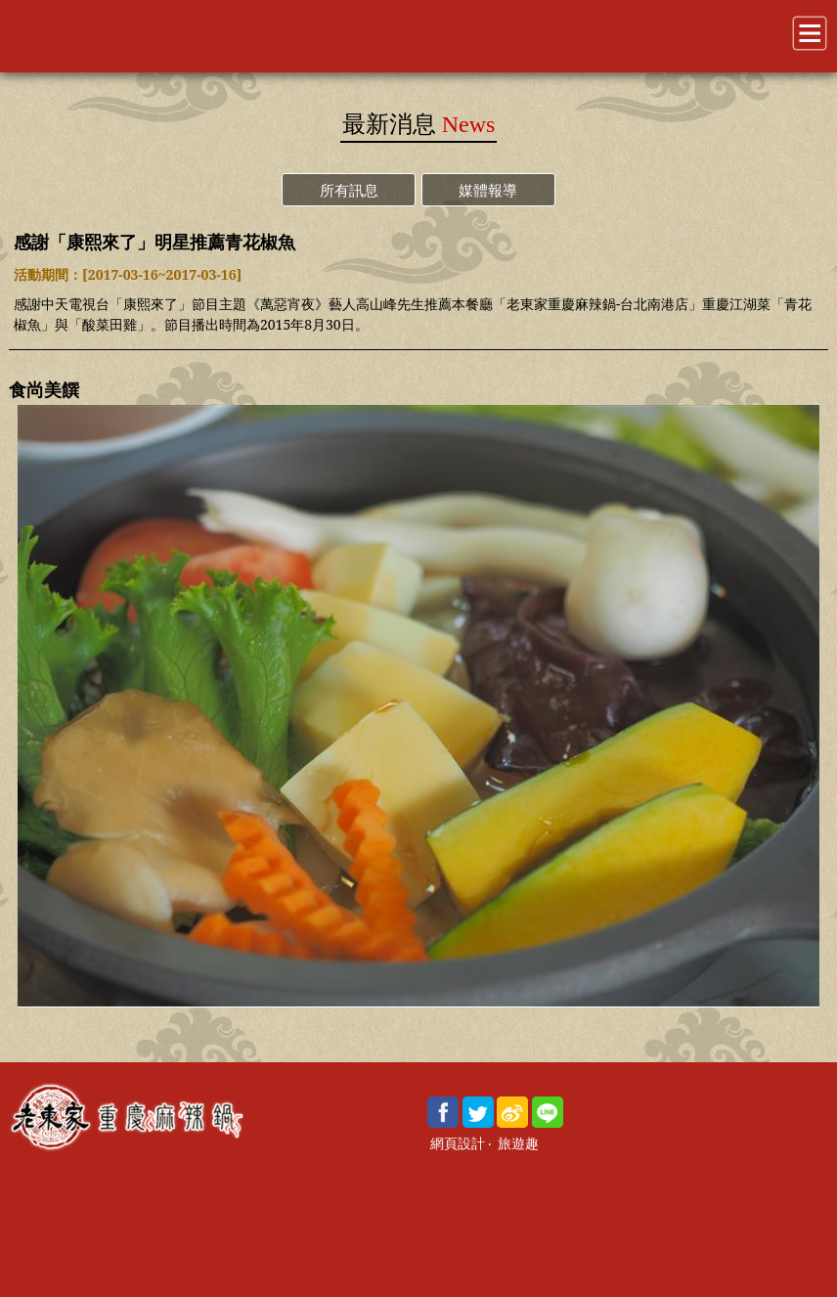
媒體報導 (488, 190)
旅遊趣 (518, 1144)
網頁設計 (457, 1144)
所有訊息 (349, 190)
